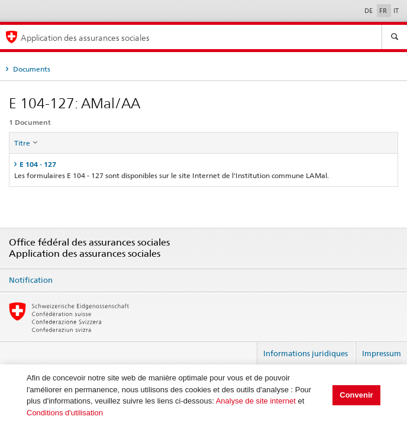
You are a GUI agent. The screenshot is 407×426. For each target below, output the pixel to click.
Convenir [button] (356, 394)
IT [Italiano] (396, 11)
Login (243, 348)
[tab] (203, 164)
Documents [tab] (30, 68)
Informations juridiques (305, 353)
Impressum (381, 353)
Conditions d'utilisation (65, 412)
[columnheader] (203, 143)
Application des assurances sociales (85, 38)
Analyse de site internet (256, 400)
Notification (31, 280)
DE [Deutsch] (369, 11)
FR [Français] (384, 11)
